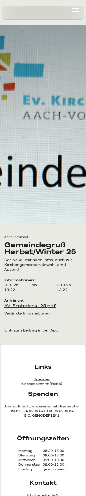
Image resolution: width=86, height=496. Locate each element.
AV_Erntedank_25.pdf (30, 305)
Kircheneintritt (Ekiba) (41, 384)
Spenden (42, 379)
